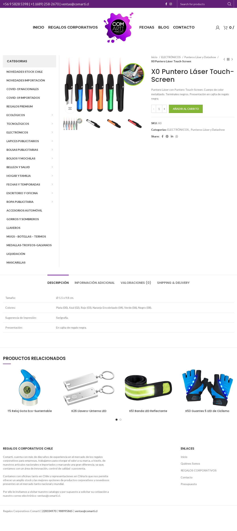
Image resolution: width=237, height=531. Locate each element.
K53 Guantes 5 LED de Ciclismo (207, 411)
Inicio (154, 57)
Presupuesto (189, 484)
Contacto (187, 477)
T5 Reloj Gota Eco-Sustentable (29, 411)
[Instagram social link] (170, 4)
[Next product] (232, 59)
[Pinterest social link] (167, 136)
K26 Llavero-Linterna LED (88, 411)
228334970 (49, 511)
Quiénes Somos (190, 463)
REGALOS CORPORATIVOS (199, 470)
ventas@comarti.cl (75, 4)
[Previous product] (224, 59)
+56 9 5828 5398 (15, 4)
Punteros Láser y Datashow (200, 57)
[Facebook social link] (166, 4)
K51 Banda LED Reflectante (148, 411)
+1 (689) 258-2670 (45, 4)
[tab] (58, 281)
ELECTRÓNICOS (171, 57)
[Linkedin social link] (172, 136)
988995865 (65, 511)
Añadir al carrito (186, 108)
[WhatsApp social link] (176, 136)
